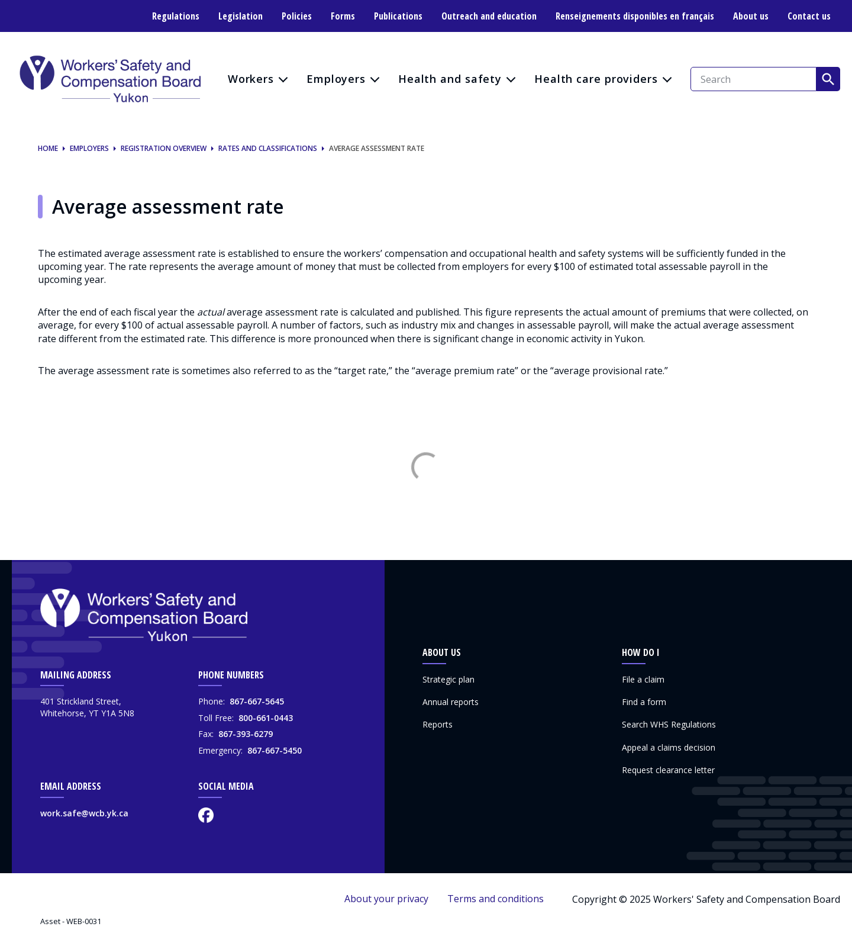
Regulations (175, 15)
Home (48, 148)
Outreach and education (489, 15)
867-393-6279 (245, 733)
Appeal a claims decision (668, 747)
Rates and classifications (267, 148)
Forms (343, 15)
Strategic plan (448, 679)
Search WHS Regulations (669, 724)
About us (751, 15)
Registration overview (163, 148)
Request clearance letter (668, 770)
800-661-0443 (265, 717)
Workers (251, 79)
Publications (398, 15)
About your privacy (386, 898)
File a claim (643, 679)
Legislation (240, 15)
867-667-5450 (274, 750)
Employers (336, 79)
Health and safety (450, 79)
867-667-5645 (257, 701)
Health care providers (596, 79)
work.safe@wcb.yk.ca (84, 813)
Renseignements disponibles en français (635, 15)
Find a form (644, 701)
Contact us (809, 15)
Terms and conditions (495, 898)
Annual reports (450, 701)
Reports (437, 724)
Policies (297, 15)
